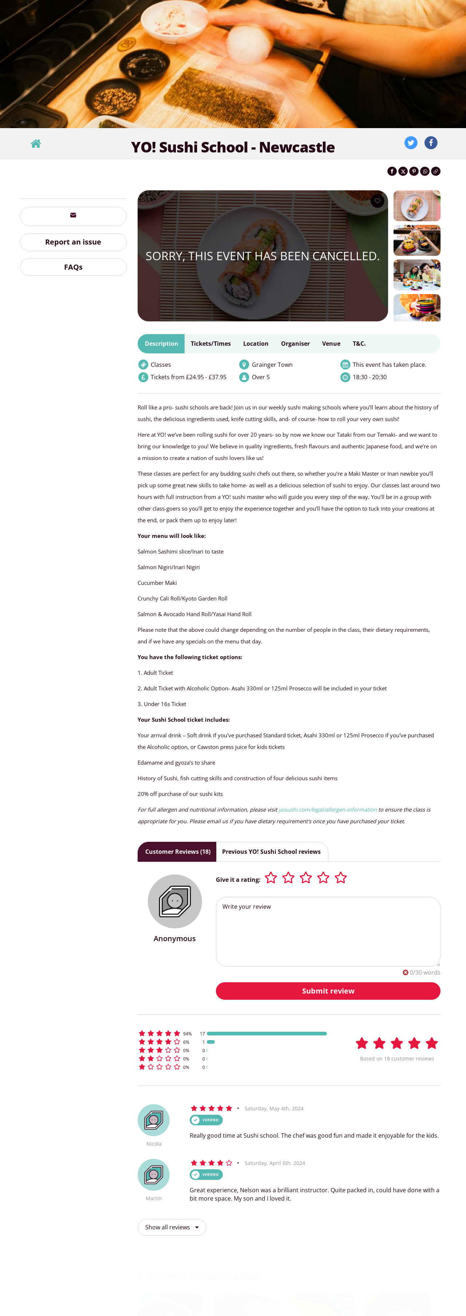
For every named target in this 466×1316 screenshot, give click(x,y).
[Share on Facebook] (392, 171)
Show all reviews (172, 1227)
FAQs (73, 267)
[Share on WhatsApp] (425, 171)
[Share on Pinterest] (414, 171)
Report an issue (73, 242)
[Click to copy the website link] (436, 171)
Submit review (328, 991)
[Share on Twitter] (403, 171)
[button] (237, 1033)
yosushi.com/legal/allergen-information (328, 809)
